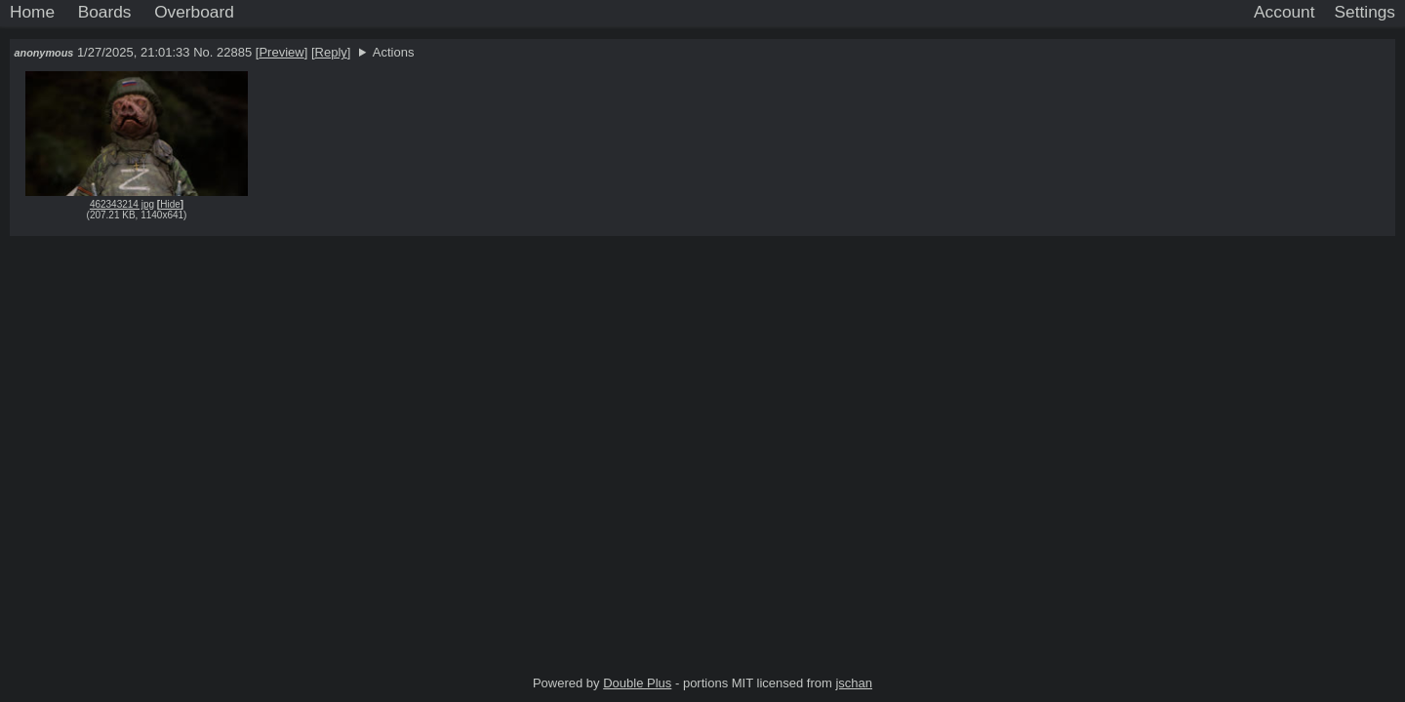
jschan (853, 683)
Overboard (194, 11)
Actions (394, 52)
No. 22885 (224, 52)
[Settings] (1365, 12)
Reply (331, 52)
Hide (170, 204)
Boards (105, 11)
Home (32, 11)
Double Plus (637, 683)
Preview (281, 52)
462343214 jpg (122, 204)
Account (1284, 11)
